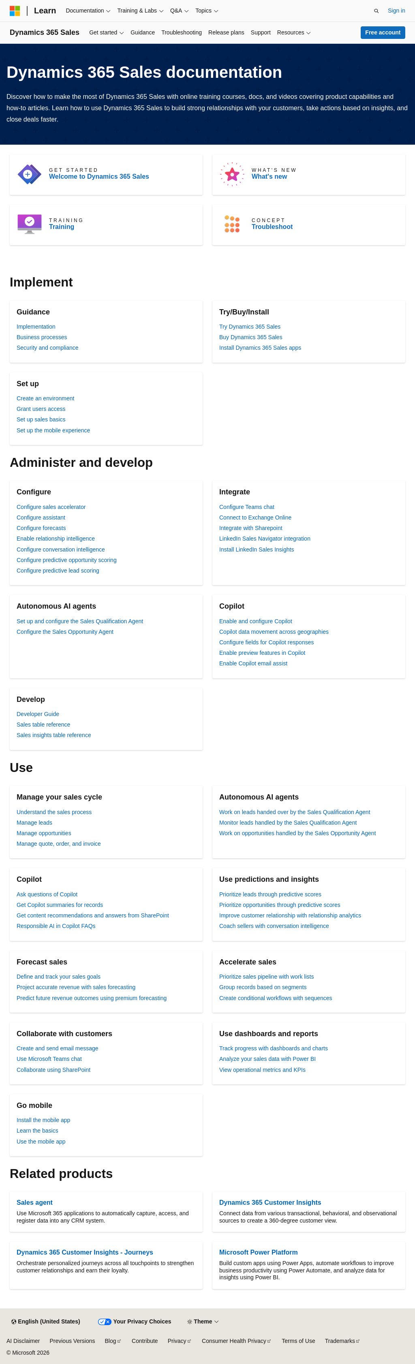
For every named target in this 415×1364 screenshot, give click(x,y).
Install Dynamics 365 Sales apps (260, 347)
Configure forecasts (41, 528)
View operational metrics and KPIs (262, 1070)
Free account (382, 32)
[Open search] (376, 11)
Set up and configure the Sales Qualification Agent (80, 621)
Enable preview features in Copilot (262, 653)
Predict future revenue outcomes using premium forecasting (92, 998)
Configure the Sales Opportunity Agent (65, 632)
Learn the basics (37, 1130)
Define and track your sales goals (59, 976)
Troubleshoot (272, 226)
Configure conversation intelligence (61, 549)
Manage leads (34, 822)
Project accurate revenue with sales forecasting (76, 987)
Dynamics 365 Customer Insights (270, 1202)
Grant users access (41, 409)
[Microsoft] (15, 11)
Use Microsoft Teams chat (49, 1059)
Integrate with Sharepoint (250, 528)
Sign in (396, 10)
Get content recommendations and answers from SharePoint (93, 915)
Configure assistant (41, 517)
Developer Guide (38, 714)
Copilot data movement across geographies (274, 632)
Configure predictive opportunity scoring (67, 560)
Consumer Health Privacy (234, 1341)
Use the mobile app (41, 1141)
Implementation (36, 326)
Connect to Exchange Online (255, 517)
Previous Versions (72, 1341)
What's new (269, 176)
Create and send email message (57, 1048)
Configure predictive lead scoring (58, 570)
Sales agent (35, 1202)
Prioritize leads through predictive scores (270, 894)
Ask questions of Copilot (47, 894)
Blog (110, 1341)
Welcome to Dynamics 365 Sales (99, 176)
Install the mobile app (43, 1120)
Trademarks (340, 1341)
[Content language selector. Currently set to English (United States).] (45, 1321)
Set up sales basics (41, 419)
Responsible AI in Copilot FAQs (56, 926)
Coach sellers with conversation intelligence (274, 926)
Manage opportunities (44, 833)
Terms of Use (298, 1341)
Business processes (42, 337)
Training (61, 226)
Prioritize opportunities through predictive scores (279, 905)
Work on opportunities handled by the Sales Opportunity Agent (297, 833)
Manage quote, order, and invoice (59, 843)
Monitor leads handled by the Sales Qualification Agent (288, 822)
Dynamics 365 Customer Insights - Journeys (85, 1252)
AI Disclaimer (23, 1341)
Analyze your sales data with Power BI (267, 1059)
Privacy (177, 1341)
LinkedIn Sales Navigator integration (264, 538)
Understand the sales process (54, 812)
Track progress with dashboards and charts (273, 1048)
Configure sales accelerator (51, 507)
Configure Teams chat (246, 507)
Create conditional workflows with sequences (275, 998)
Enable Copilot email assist (253, 663)
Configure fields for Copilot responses (266, 642)
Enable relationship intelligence (56, 538)
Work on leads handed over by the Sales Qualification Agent (294, 812)
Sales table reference (43, 724)
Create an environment (45, 398)
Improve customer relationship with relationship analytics (290, 915)
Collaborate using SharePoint (53, 1070)
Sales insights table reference (54, 735)
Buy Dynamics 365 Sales (250, 337)
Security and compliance (48, 347)
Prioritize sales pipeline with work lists (266, 976)
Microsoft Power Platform (258, 1252)
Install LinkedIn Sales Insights (256, 549)
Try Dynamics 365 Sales (249, 326)
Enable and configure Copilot (255, 621)
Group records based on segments (263, 987)
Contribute (145, 1341)
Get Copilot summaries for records (60, 905)
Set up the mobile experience (53, 430)
